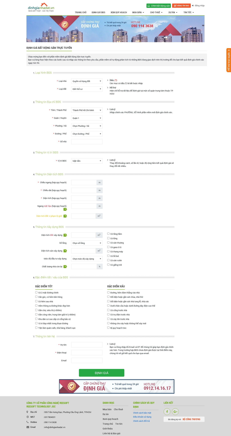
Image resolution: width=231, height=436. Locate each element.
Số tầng (62, 242)
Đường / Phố (60, 133)
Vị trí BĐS (62, 160)
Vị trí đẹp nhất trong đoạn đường (51, 323)
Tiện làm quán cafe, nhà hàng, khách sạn (55, 327)
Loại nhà (62, 81)
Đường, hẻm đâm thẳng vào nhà (123, 292)
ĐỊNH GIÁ (101, 373)
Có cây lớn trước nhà (118, 319)
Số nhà (63, 141)
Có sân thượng (115, 242)
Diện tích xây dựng (53, 235)
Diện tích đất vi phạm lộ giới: (51, 216)
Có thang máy (115, 251)
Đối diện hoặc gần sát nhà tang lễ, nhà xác (128, 301)
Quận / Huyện (60, 117)
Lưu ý (112, 109)
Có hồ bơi (113, 256)
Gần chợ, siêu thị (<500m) (48, 310)
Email (63, 360)
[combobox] (86, 81)
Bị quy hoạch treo (116, 327)
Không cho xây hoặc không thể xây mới (126, 323)
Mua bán (138, 12)
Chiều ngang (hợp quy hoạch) (53, 182)
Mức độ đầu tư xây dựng (55, 258)
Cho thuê (156, 12)
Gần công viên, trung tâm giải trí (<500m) (55, 314)
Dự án (173, 12)
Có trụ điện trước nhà (118, 314)
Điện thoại (61, 352)
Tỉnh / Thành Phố (58, 110)
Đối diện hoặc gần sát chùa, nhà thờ (125, 296)
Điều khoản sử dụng (142, 416)
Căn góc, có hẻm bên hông (48, 296)
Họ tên (63, 344)
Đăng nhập (198, 5)
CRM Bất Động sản (158, 5)
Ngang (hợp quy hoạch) (51, 208)
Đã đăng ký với (184, 419)
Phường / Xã (60, 125)
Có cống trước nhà (117, 310)
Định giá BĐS (98, 12)
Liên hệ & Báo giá (111, 433)
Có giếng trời (114, 264)
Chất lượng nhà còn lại (54, 266)
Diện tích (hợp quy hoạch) (54, 198)
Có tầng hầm (114, 233)
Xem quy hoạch (119, 12)
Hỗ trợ (113, 87)
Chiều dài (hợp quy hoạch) (54, 190)
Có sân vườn (114, 260)
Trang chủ (80, 12)
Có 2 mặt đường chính (46, 292)
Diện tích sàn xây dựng (53, 250)
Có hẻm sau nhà (44, 301)
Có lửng (112, 238)
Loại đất (62, 88)
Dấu (113, 80)
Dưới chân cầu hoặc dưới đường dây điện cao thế (131, 305)
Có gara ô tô (114, 247)
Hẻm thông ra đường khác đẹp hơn (52, 305)
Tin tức (189, 12)
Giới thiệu (108, 428)
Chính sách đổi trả (141, 420)
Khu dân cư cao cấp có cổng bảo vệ (53, 319)
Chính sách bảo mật (142, 412)
